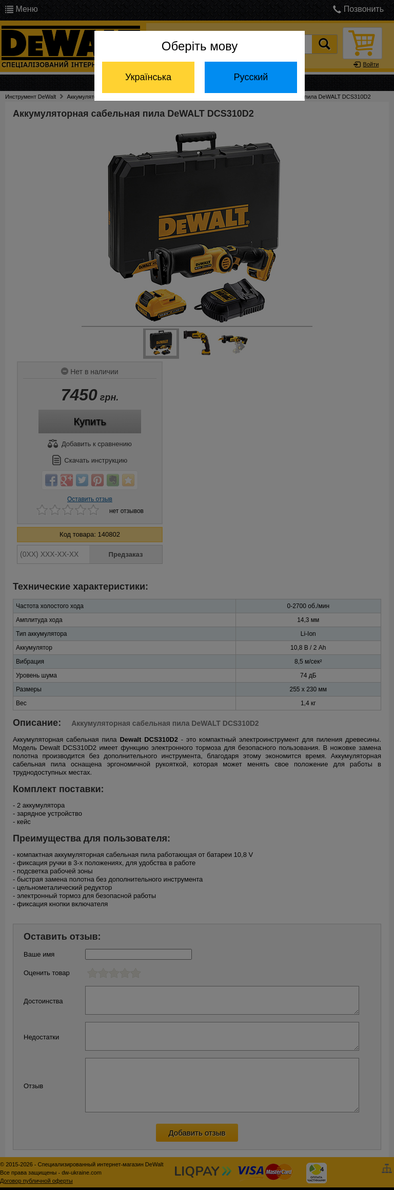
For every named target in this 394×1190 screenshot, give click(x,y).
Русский (251, 77)
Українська (148, 77)
